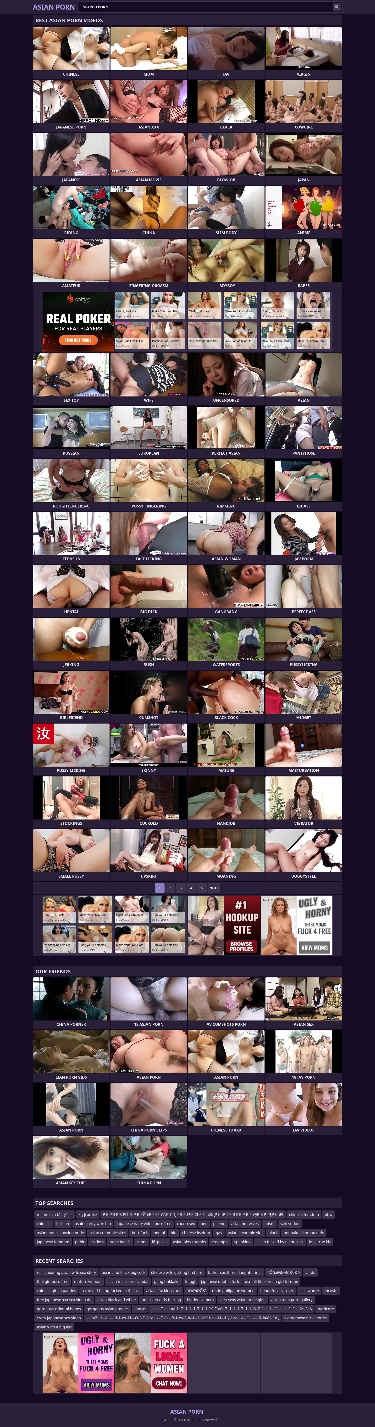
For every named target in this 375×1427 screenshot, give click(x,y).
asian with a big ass (54, 1327)
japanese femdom (53, 1241)
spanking (242, 1241)
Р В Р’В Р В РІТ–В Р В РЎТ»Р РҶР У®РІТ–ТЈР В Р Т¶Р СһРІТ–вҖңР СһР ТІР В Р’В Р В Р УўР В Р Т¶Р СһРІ (193, 1214)
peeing (219, 1223)
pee (204, 1223)
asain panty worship (93, 1223)
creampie (220, 1241)
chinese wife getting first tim (176, 1272)
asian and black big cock (123, 1272)
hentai (159, 1232)
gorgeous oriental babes (59, 1308)
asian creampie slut (245, 1232)
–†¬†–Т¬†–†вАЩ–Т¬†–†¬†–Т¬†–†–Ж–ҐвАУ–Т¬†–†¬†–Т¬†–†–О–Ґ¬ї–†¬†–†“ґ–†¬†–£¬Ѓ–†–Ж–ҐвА (231, 1308)
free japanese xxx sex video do (64, 1299)
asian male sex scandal (127, 1281)
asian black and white (116, 1299)
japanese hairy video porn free (144, 1223)
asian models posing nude (60, 1232)
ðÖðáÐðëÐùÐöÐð (283, 1272)
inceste (331, 1290)
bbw (328, 1214)
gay (219, 1232)
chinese (43, 1223)
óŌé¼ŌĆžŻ (196, 1290)
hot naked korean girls (304, 1232)
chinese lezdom (196, 1232)
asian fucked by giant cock (279, 1241)
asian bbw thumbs (189, 1241)
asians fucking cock (163, 1290)
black (273, 1232)
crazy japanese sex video (59, 1318)
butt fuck (140, 1232)
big (173, 1232)
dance (139, 1308)
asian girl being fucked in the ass (111, 1290)
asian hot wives (245, 1223)
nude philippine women (233, 1290)
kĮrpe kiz (159, 1241)
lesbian (62, 1223)
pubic (80, 1241)
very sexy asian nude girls (242, 1299)
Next (214, 888)
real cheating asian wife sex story (66, 1272)
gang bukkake (166, 1281)
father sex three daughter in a (235, 1272)
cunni (141, 1241)
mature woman (88, 1281)
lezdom (97, 1241)
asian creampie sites (108, 1232)
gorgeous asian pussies (108, 1308)
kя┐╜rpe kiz (320, 1241)
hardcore (326, 1308)
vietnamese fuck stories (305, 1318)
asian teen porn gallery (292, 1299)
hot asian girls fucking (161, 1299)
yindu (310, 1272)
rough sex (186, 1223)
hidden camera (200, 1299)
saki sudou (289, 1223)
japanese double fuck (220, 1281)
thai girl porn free (52, 1281)
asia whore (309, 1290)
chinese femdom (304, 1214)
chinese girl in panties (56, 1290)
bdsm (270, 1223)
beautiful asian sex (277, 1290)
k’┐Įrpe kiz (87, 1214)
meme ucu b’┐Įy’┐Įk (55, 1214)
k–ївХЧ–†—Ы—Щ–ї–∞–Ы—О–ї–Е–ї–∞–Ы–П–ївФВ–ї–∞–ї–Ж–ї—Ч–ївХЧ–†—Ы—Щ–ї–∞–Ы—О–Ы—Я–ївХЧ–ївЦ (183, 1318)
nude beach (120, 1241)
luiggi (190, 1281)
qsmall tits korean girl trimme (271, 1281)
